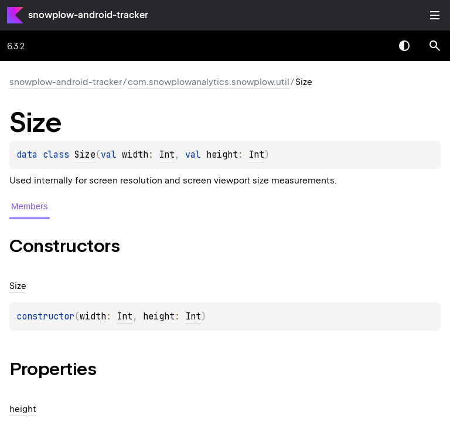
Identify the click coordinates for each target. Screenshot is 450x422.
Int (167, 155)
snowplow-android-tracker (88, 15)
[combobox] (374, 45)
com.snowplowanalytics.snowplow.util (208, 82)
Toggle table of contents (435, 15)
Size (85, 155)
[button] (435, 45)
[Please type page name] (435, 45)
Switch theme (404, 45)
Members (29, 206)
